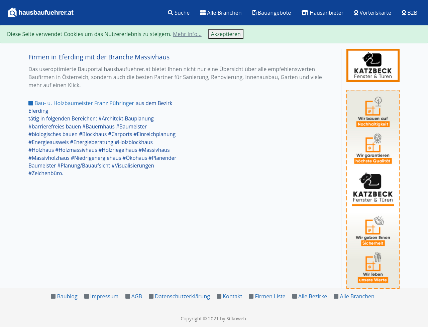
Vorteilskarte (372, 12)
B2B (409, 12)
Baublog (67, 296)
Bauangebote (271, 12)
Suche (179, 12)
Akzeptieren (226, 34)
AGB (136, 296)
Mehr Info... (187, 34)
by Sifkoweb (233, 318)
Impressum (104, 296)
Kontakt (232, 296)
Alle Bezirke (312, 296)
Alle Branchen (220, 12)
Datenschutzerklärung (182, 296)
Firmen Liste (270, 296)
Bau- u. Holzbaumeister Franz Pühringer (81, 103)
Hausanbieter (322, 12)
